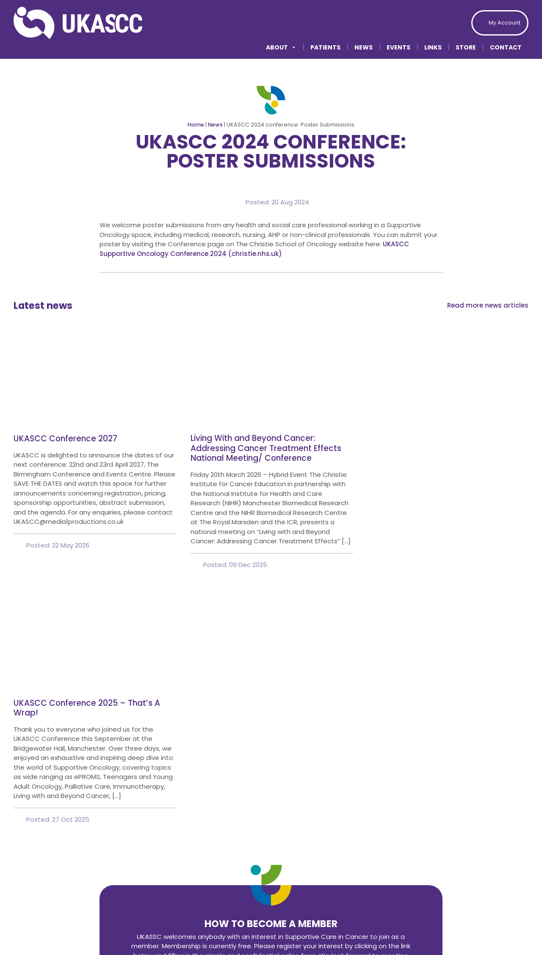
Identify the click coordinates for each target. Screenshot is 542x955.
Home (196, 124)
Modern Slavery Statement (484, 926)
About (281, 47)
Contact (506, 47)
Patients (325, 47)
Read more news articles (487, 305)
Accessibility (402, 926)
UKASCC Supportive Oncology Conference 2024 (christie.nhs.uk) (254, 248)
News (363, 47)
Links (433, 47)
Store (466, 47)
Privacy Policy (341, 926)
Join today (271, 734)
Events (398, 47)
